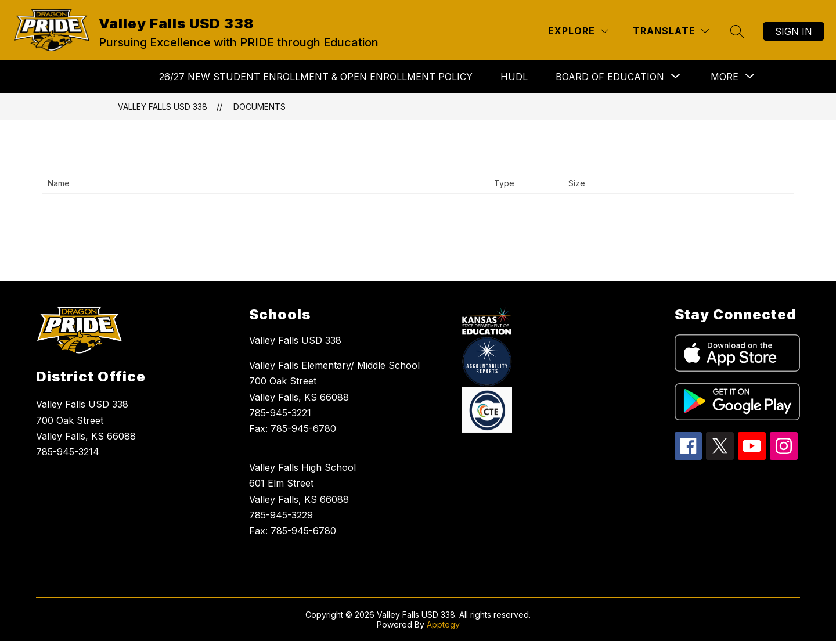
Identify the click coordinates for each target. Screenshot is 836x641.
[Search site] (737, 31)
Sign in (793, 31)
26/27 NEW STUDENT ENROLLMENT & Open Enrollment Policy (316, 76)
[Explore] (578, 31)
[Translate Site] (671, 31)
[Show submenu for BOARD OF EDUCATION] (610, 77)
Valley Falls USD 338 (162, 106)
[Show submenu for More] (724, 77)
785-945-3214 (67, 452)
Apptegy (443, 624)
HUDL (514, 76)
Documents (259, 106)
